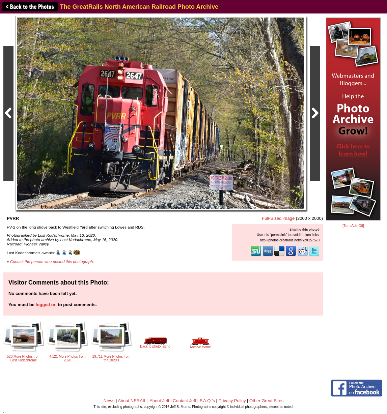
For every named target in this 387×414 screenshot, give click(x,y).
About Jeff (159, 400)
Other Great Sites (266, 400)
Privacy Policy (232, 400)
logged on (46, 304)
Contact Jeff (184, 400)
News (109, 400)
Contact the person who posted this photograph (51, 261)
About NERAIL (132, 400)
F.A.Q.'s (207, 400)
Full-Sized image (278, 218)
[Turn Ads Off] (353, 226)
